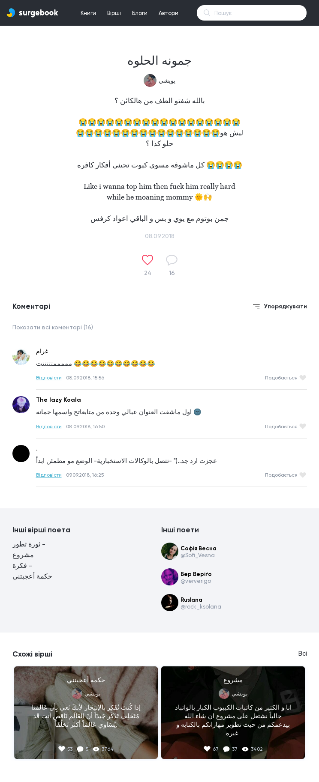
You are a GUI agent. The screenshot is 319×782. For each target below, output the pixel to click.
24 (147, 272)
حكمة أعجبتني (32, 576)
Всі (302, 653)
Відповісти (49, 378)
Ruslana (191, 600)
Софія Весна (199, 548)
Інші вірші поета (41, 529)
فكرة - (22, 565)
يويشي (167, 80)
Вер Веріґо (196, 574)
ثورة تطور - (28, 544)
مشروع (23, 555)
